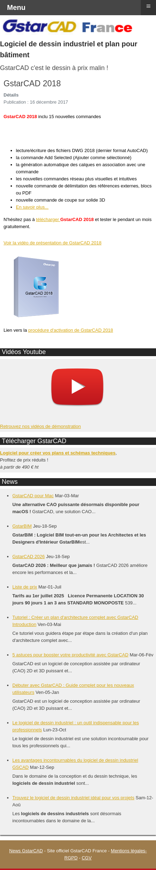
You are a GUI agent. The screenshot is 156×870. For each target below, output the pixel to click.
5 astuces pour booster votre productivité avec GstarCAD (70, 654)
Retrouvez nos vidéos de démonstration (40, 426)
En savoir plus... (32, 207)
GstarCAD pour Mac (33, 495)
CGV (86, 857)
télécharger (48, 219)
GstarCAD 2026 (28, 556)
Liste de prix (24, 587)
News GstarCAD (26, 850)
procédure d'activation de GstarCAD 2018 (70, 330)
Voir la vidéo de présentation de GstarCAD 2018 (53, 242)
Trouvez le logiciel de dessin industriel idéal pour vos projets (73, 797)
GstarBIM (22, 526)
